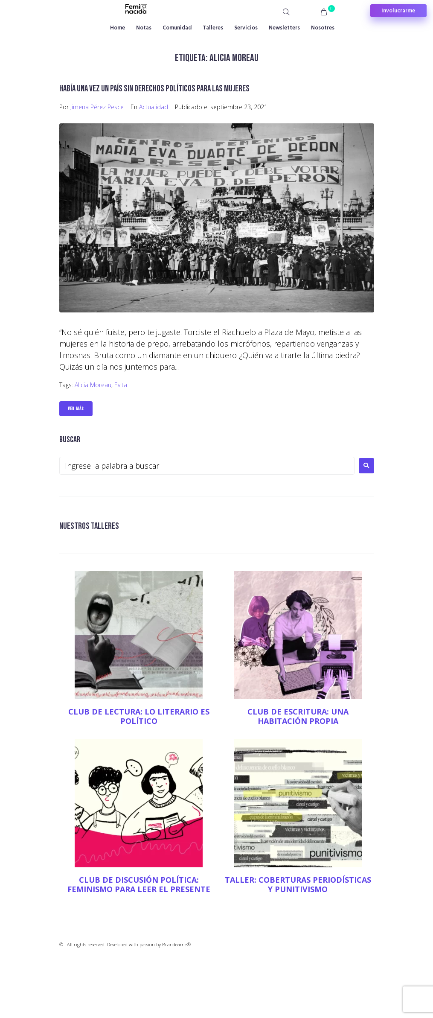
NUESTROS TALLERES (89, 526)
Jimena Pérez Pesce (97, 107)
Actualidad (153, 107)
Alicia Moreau (93, 385)
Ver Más (76, 408)
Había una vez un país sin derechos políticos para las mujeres (154, 88)
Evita (120, 385)
